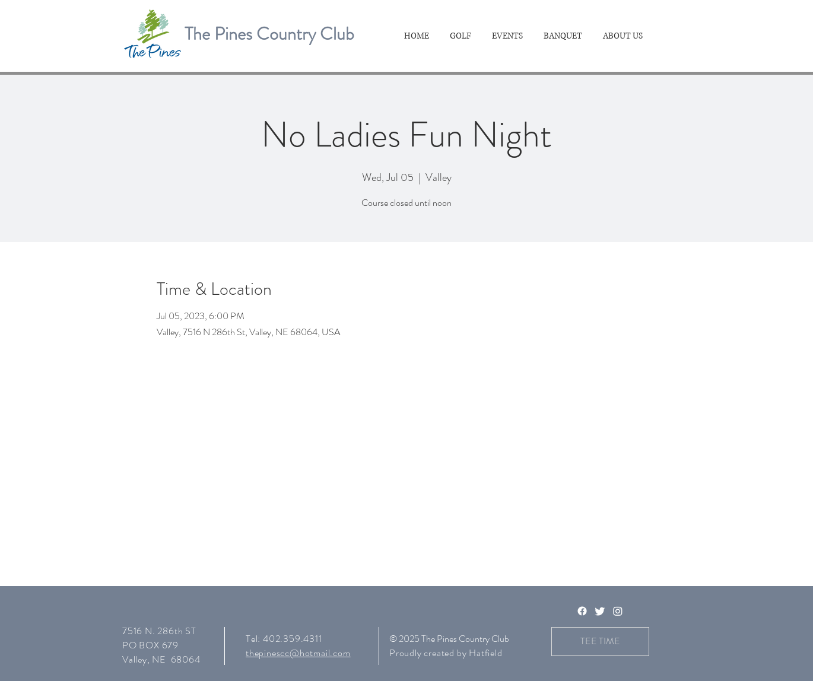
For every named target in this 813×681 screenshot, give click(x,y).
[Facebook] (582, 611)
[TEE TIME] (600, 641)
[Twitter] (600, 611)
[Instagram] (618, 611)
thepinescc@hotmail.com (298, 653)
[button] (462, 36)
